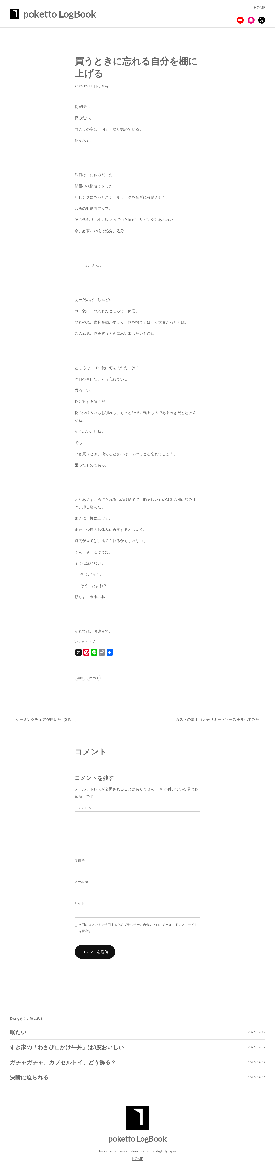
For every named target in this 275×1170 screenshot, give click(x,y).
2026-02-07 (256, 1062)
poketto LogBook (59, 14)
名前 (80, 860)
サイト (79, 903)
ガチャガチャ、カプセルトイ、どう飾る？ (63, 1062)
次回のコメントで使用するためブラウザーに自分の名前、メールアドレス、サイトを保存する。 (138, 928)
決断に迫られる (29, 1077)
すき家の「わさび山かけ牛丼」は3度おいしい (67, 1047)
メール (81, 881)
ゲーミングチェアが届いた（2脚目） (47, 719)
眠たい (18, 1032)
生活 (105, 86)
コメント (83, 808)
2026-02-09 (256, 1047)
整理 (80, 678)
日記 (97, 86)
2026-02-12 (256, 1032)
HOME (137, 1158)
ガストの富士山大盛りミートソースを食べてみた (217, 719)
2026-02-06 (256, 1077)
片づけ (94, 678)
